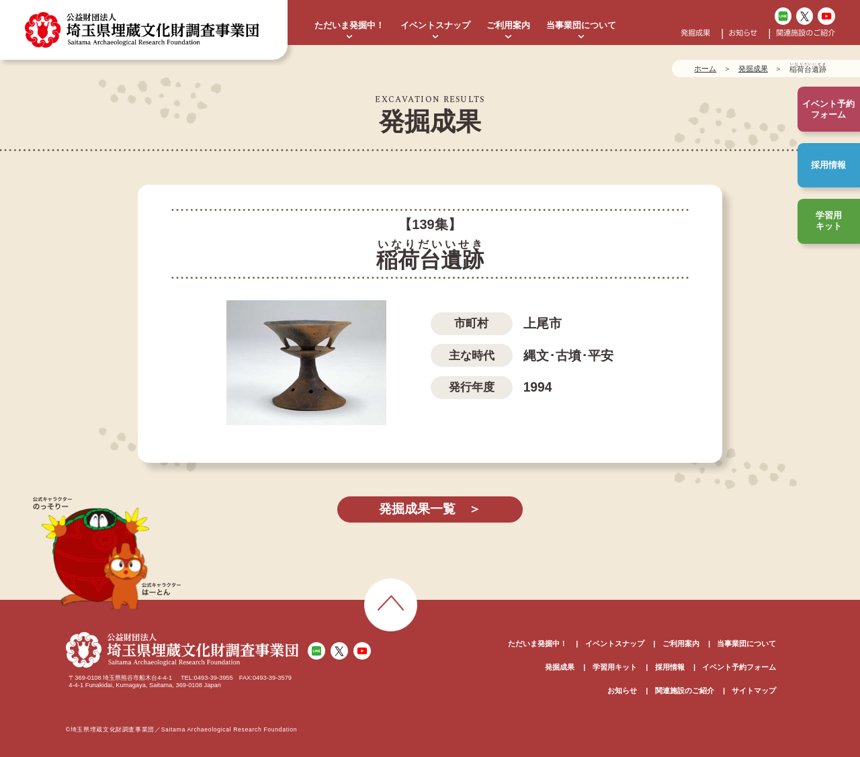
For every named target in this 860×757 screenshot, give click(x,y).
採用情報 (828, 165)
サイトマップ (754, 690)
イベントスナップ (435, 25)
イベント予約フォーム (739, 667)
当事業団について (581, 25)
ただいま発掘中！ (349, 25)
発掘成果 (695, 33)
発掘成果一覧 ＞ (430, 509)
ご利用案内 (508, 25)
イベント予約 (828, 109)
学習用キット (829, 220)
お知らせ (742, 33)
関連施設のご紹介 (805, 33)
